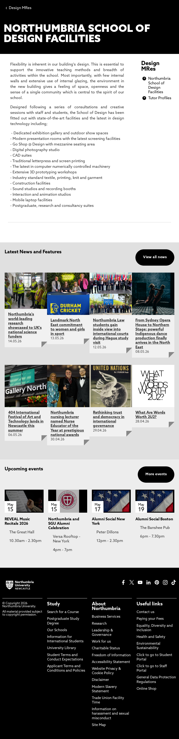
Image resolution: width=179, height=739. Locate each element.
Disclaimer (100, 680)
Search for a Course (63, 612)
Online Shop (146, 689)
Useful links (150, 604)
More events (156, 474)
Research (99, 624)
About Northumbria (106, 606)
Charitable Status (106, 648)
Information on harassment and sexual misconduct (110, 714)
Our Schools (57, 630)
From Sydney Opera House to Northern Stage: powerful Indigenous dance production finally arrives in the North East (152, 334)
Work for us (101, 641)
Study (53, 604)
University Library (61, 648)
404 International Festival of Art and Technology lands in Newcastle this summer (26, 421)
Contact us (145, 612)
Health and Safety (151, 637)
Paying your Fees (150, 619)
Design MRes (18, 8)
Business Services (106, 617)
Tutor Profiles (159, 98)
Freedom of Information (111, 655)
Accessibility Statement (111, 662)
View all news (155, 257)
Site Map (99, 725)
